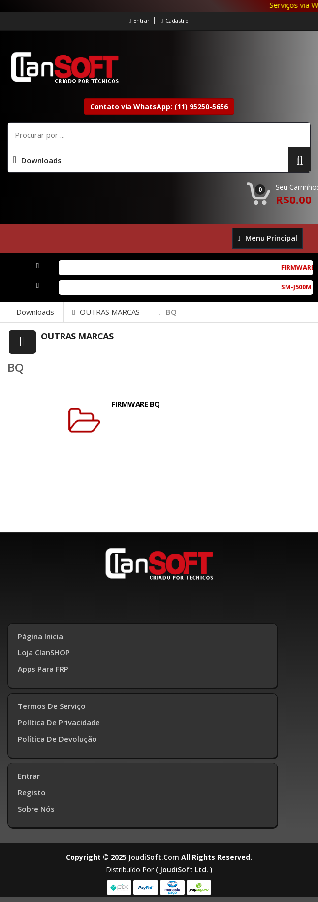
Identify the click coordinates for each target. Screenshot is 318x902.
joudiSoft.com (153, 857)
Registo (32, 792)
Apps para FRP (43, 669)
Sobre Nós (36, 809)
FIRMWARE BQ (135, 404)
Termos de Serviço (52, 706)
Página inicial (41, 636)
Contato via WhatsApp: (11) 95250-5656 (159, 106)
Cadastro (175, 20)
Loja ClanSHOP (44, 652)
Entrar (139, 20)
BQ (167, 312)
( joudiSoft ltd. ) (184, 869)
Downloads (35, 312)
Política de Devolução (57, 739)
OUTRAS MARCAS (106, 312)
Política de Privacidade (59, 722)
